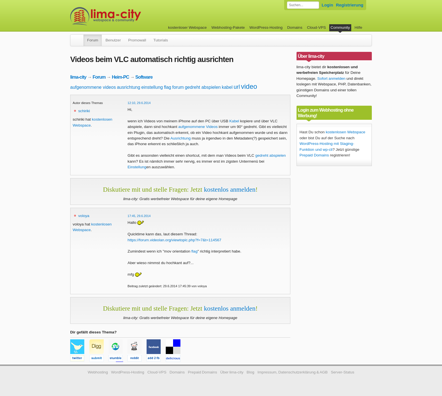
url (237, 87)
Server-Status (342, 372)
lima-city (78, 76)
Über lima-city (231, 372)
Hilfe (358, 27)
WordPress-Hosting (266, 27)
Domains (294, 27)
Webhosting (98, 372)
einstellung (152, 87)
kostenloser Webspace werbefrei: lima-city (126, 16)
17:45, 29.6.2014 (139, 216)
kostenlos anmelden (229, 189)
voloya (83, 216)
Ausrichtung (180, 138)
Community (340, 27)
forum (178, 87)
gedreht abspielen (203, 87)
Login (327, 5)
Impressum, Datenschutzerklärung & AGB (292, 372)
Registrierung (349, 5)
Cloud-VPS (316, 27)
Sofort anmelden (331, 78)
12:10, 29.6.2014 (139, 103)
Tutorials (160, 40)
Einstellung (137, 167)
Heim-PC (120, 76)
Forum (92, 40)
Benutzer (113, 40)
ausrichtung (128, 87)
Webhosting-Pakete (228, 27)
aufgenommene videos (93, 87)
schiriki (84, 111)
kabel (227, 87)
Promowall (137, 40)
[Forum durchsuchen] (303, 5)
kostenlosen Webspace (345, 132)
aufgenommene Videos (198, 127)
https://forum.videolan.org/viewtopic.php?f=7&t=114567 (175, 240)
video (249, 86)
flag (167, 87)
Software (144, 76)
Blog (250, 372)
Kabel (234, 121)
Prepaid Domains (314, 155)
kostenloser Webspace (187, 27)
